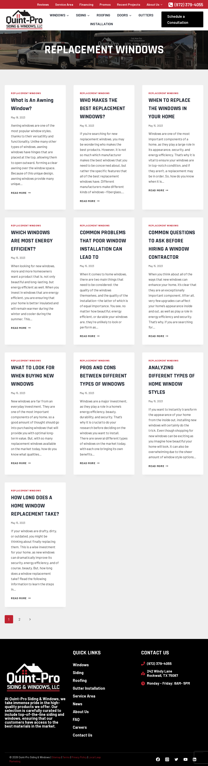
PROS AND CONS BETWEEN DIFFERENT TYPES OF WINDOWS (103, 376)
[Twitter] (176, 759)
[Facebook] (158, 759)
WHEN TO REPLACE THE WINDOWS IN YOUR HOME (169, 108)
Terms (66, 757)
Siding (78, 672)
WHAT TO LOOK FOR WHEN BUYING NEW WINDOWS (33, 376)
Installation (101, 24)
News (77, 703)
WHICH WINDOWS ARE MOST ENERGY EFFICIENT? (32, 241)
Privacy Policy (79, 757)
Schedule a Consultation (177, 19)
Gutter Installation (89, 688)
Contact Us (82, 735)
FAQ (76, 719)
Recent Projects (128, 4)
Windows (81, 664)
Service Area (64, 4)
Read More (21, 192)
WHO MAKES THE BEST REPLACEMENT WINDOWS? (102, 108)
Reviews (43, 4)
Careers (80, 727)
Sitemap (56, 757)
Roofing (103, 15)
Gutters (146, 15)
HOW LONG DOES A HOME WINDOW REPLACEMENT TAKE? (35, 506)
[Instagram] (167, 759)
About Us (81, 711)
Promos (105, 4)
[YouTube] (185, 759)
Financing (86, 4)
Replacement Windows (26, 93)
